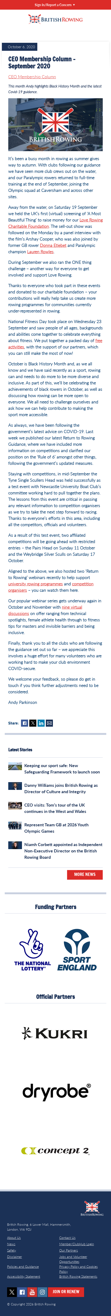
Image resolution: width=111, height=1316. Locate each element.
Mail (49, 723)
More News (85, 875)
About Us (14, 1238)
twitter (12, 1292)
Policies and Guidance (23, 1267)
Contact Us (67, 1238)
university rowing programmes (35, 583)
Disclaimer (14, 1257)
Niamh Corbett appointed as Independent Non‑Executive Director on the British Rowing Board (63, 851)
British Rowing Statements (78, 1276)
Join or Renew (66, 1292)
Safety (11, 1250)
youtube (32, 1292)
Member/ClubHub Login (76, 1244)
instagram (42, 1292)
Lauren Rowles (40, 251)
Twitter (32, 723)
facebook (22, 1292)
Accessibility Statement (23, 1276)
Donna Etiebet (53, 245)
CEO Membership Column (32, 76)
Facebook (24, 723)
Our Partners (68, 1250)
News (11, 1244)
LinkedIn (41, 723)
